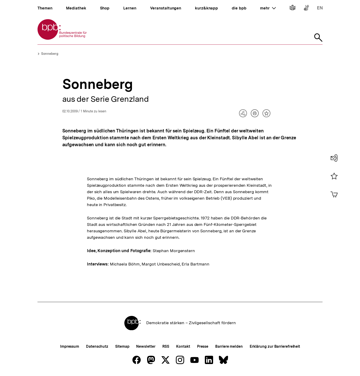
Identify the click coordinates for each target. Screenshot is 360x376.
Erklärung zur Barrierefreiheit (275, 346)
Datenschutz (97, 346)
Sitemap (122, 346)
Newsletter (145, 346)
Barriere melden (229, 346)
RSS (165, 346)
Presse (202, 346)
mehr (268, 8)
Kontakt (183, 346)
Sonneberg (49, 53)
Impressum (69, 346)
